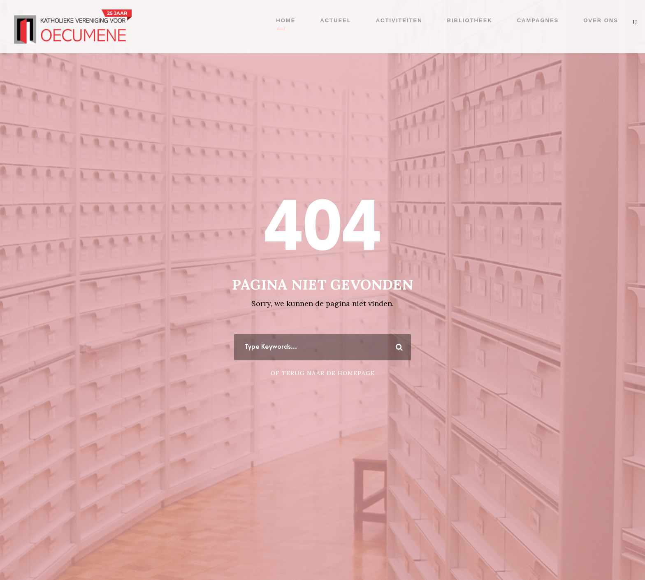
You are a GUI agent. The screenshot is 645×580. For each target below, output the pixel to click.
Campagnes (538, 20)
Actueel (335, 20)
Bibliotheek (469, 20)
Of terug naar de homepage (323, 373)
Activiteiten (399, 20)
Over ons (600, 20)
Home (285, 20)
